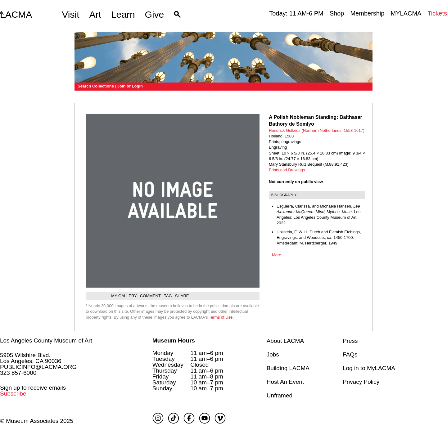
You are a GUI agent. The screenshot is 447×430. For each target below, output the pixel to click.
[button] (177, 14)
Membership (367, 13)
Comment (150, 295)
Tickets (437, 13)
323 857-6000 (18, 373)
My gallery (124, 295)
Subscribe (13, 393)
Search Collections (96, 86)
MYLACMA (406, 13)
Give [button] (154, 14)
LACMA (16, 14)
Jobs (273, 354)
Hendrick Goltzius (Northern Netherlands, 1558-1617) (316, 130)
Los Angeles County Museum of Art (46, 340)
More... (278, 255)
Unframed (279, 395)
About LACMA (285, 341)
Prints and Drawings (287, 170)
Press (350, 341)
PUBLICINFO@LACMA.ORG (38, 367)
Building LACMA (288, 368)
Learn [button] (123, 14)
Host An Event (285, 381)
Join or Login (130, 86)
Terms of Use (221, 317)
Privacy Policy (361, 381)
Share (182, 295)
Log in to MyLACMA (369, 368)
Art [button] (95, 14)
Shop (337, 13)
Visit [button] (70, 14)
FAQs (350, 354)
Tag (168, 295)
